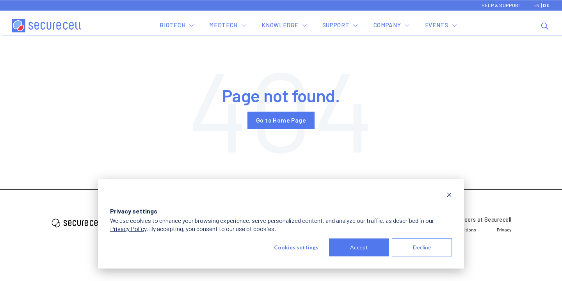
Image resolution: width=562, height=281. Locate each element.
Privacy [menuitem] (504, 229)
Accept (359, 247)
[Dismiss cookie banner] (449, 196)
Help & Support (501, 5)
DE (546, 5)
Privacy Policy (128, 228)
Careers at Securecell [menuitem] (483, 219)
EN (537, 5)
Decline (422, 247)
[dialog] (281, 224)
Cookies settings (296, 247)
